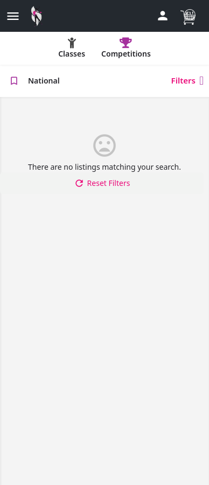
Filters (187, 81)
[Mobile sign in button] (163, 16)
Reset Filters (102, 183)
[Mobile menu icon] (12, 15)
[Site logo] (39, 16)
